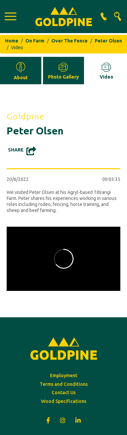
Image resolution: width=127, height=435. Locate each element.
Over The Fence (69, 40)
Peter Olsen (108, 40)
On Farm (34, 40)
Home (11, 40)
